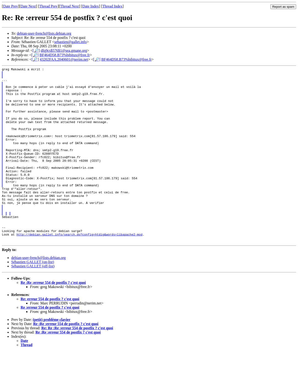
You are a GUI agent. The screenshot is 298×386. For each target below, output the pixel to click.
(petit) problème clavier (51, 355)
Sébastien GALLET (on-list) (32, 297)
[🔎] (36, 50)
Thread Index (112, 6)
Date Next (28, 6)
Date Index (90, 6)
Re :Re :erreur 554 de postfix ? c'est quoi (53, 318)
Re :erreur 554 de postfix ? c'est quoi (50, 343)
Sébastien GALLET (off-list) (33, 301)
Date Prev (10, 6)
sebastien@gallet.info (70, 42)
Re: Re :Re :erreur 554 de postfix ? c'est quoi (77, 363)
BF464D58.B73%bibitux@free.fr (65, 55)
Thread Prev (48, 6)
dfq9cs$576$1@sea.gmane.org (64, 50)
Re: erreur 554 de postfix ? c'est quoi (50, 334)
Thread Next (69, 6)
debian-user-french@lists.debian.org (44, 33)
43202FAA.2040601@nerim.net (64, 59)
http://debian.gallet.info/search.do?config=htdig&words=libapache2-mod (79, 268)
